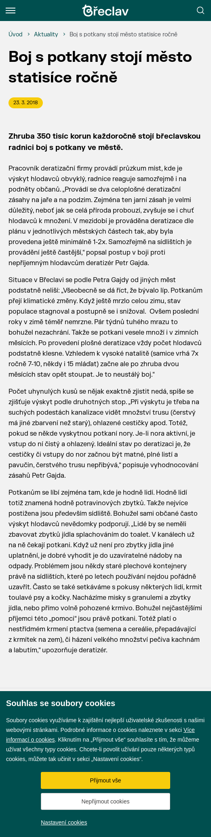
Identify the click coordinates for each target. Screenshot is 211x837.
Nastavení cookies (64, 822)
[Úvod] (15, 34)
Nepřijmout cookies (105, 801)
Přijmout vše (105, 780)
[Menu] (10, 10)
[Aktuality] (46, 34)
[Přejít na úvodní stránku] (105, 10)
